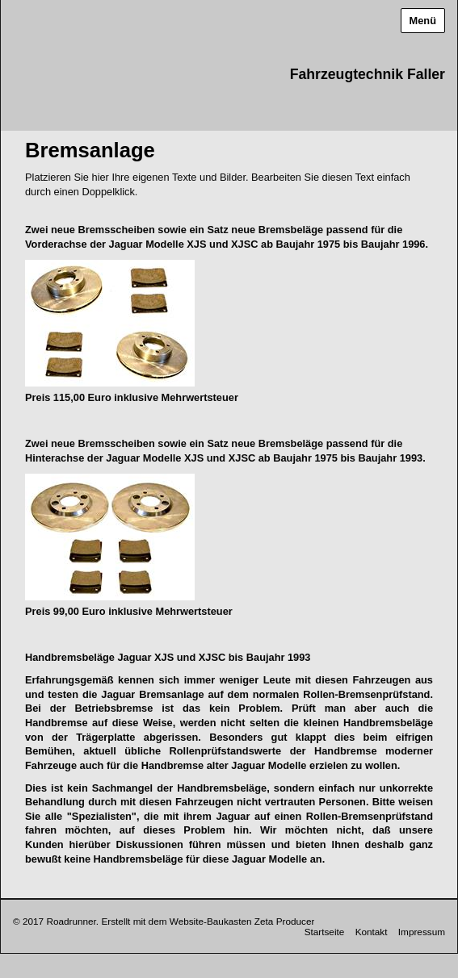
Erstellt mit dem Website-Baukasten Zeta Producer (207, 921)
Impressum (421, 931)
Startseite (325, 931)
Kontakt (371, 931)
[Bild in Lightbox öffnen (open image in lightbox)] (110, 323)
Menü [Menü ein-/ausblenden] (423, 21)
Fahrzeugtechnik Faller (367, 74)
